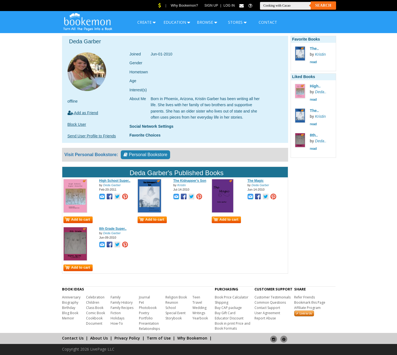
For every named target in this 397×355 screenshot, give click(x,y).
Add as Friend (83, 113)
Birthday (68, 307)
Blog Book (70, 313)
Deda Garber (112, 185)
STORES (237, 22)
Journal (144, 297)
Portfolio (146, 318)
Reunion (171, 302)
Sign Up (211, 5)
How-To (117, 323)
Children (92, 302)
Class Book (94, 307)
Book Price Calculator (231, 297)
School (170, 307)
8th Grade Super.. (113, 229)
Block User (77, 124)
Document (94, 323)
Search (323, 5)
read (313, 62)
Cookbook (94, 318)
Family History (122, 302)
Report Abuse (265, 318)
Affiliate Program (307, 307)
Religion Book (176, 297)
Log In (229, 5)
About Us (99, 338)
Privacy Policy (127, 338)
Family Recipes (122, 307)
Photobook (148, 307)
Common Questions (270, 302)
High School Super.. (114, 181)
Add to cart (77, 219)
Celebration (95, 297)
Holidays (117, 318)
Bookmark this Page (309, 302)
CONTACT (268, 22)
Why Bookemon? (184, 5)
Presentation (149, 323)
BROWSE (207, 22)
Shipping (221, 302)
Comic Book (95, 313)
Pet (141, 302)
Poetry (144, 313)
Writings (198, 313)
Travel (197, 302)
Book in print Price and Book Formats (232, 326)
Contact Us (73, 338)
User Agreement (267, 313)
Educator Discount (229, 318)
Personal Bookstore (145, 154)
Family (115, 297)
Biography (70, 302)
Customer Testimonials (272, 297)
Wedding (199, 307)
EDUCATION (176, 22)
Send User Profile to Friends (92, 136)
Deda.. (320, 92)
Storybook (173, 318)
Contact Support (267, 307)
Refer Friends (304, 297)
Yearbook (200, 318)
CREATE (146, 22)
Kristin (181, 185)
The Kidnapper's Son (189, 181)
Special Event (175, 313)
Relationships (149, 328)
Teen (196, 297)
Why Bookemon (192, 338)
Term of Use (159, 338)
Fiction (116, 313)
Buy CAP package (228, 307)
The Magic (256, 181)
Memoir (68, 318)
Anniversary (71, 297)
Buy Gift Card (225, 313)
